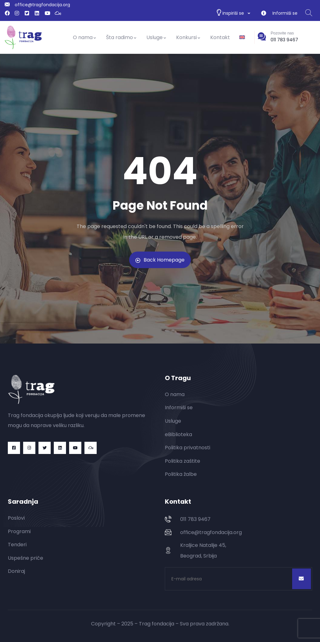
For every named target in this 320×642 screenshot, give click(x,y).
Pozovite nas (282, 33)
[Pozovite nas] (262, 36)
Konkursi (188, 37)
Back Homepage (160, 259)
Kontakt (220, 37)
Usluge (156, 37)
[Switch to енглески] (242, 37)
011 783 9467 (284, 40)
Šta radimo (121, 37)
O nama (85, 37)
